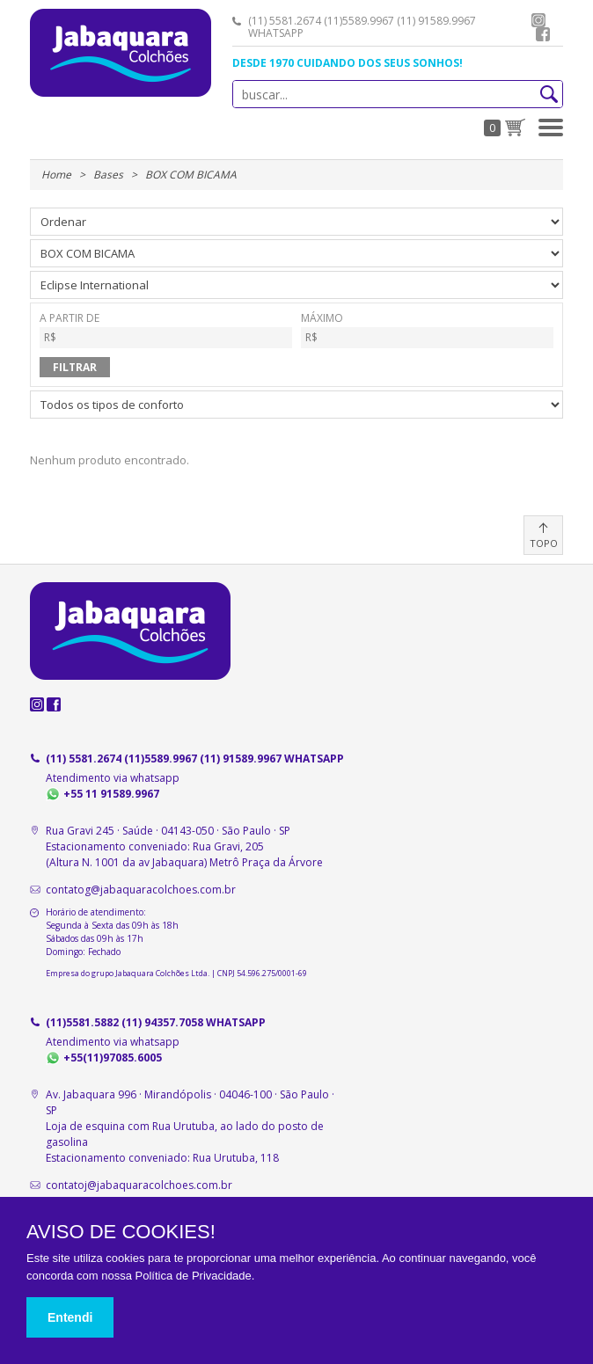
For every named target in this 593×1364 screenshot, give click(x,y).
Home (56, 174)
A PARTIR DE (166, 330)
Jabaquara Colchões (120, 53)
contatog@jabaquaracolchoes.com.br (141, 889)
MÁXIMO (427, 330)
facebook (543, 34)
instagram (538, 20)
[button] (550, 127)
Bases (108, 174)
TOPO (544, 543)
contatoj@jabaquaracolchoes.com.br (139, 1185)
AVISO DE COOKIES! (121, 1232)
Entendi (70, 1317)
